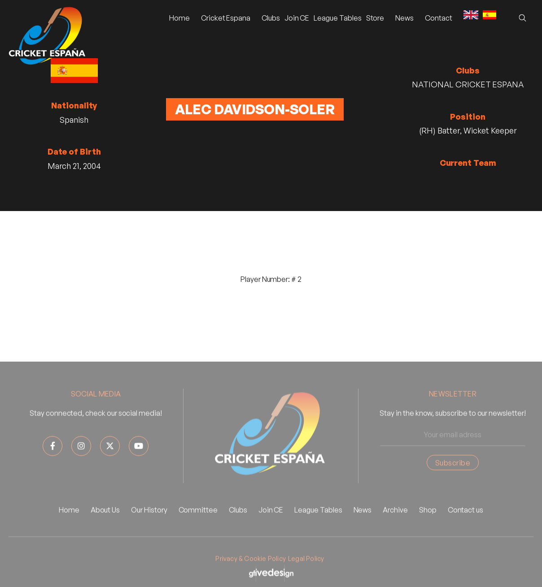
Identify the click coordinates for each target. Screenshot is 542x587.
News (363, 524)
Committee (198, 524)
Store (375, 17)
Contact (438, 17)
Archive (395, 524)
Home (179, 17)
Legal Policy (306, 573)
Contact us (465, 524)
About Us (105, 524)
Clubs (271, 17)
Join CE (297, 17)
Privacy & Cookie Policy (250, 573)
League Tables (337, 17)
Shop (428, 524)
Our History (149, 524)
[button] (225, 17)
